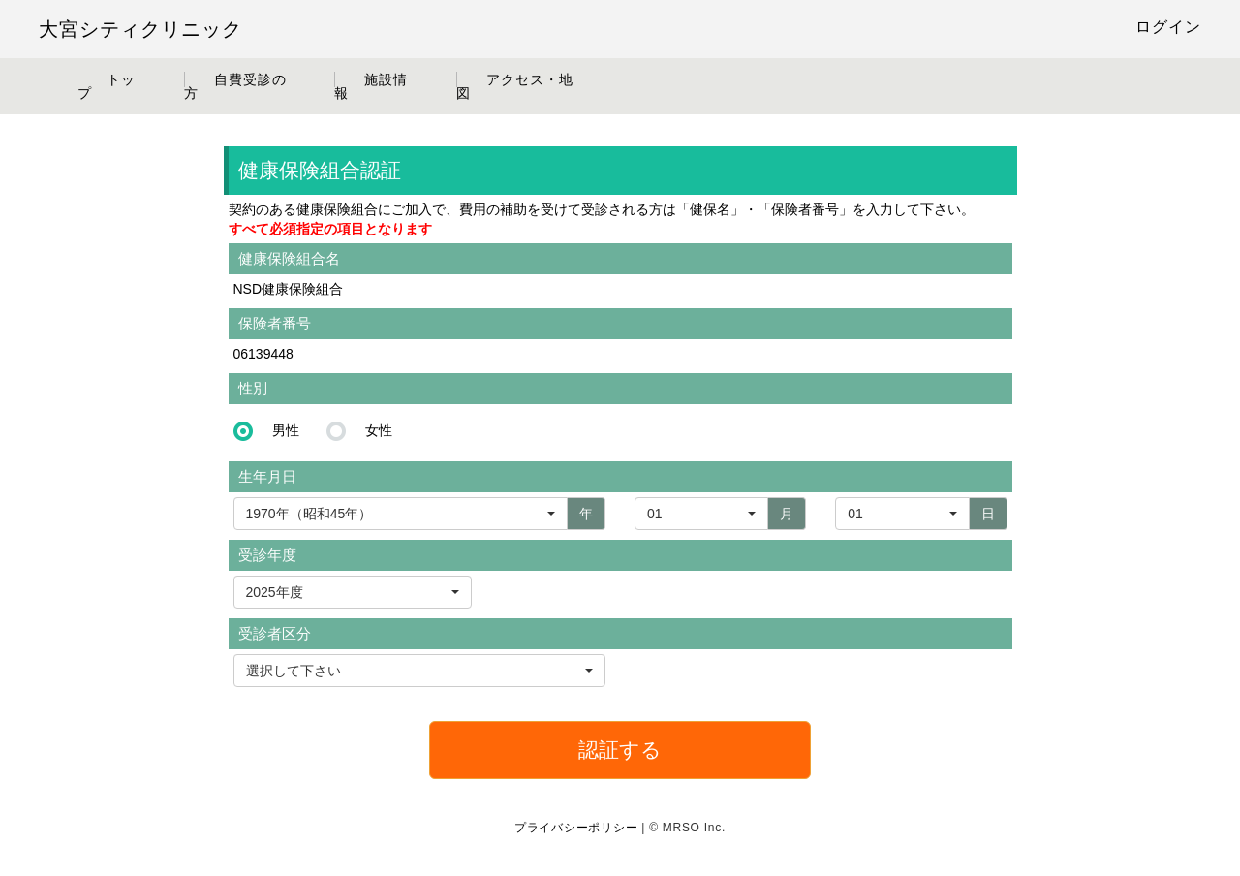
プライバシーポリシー (575, 827)
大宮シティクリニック (140, 29)
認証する (620, 749)
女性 (378, 430)
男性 (285, 430)
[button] (352, 592)
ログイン (1168, 26)
